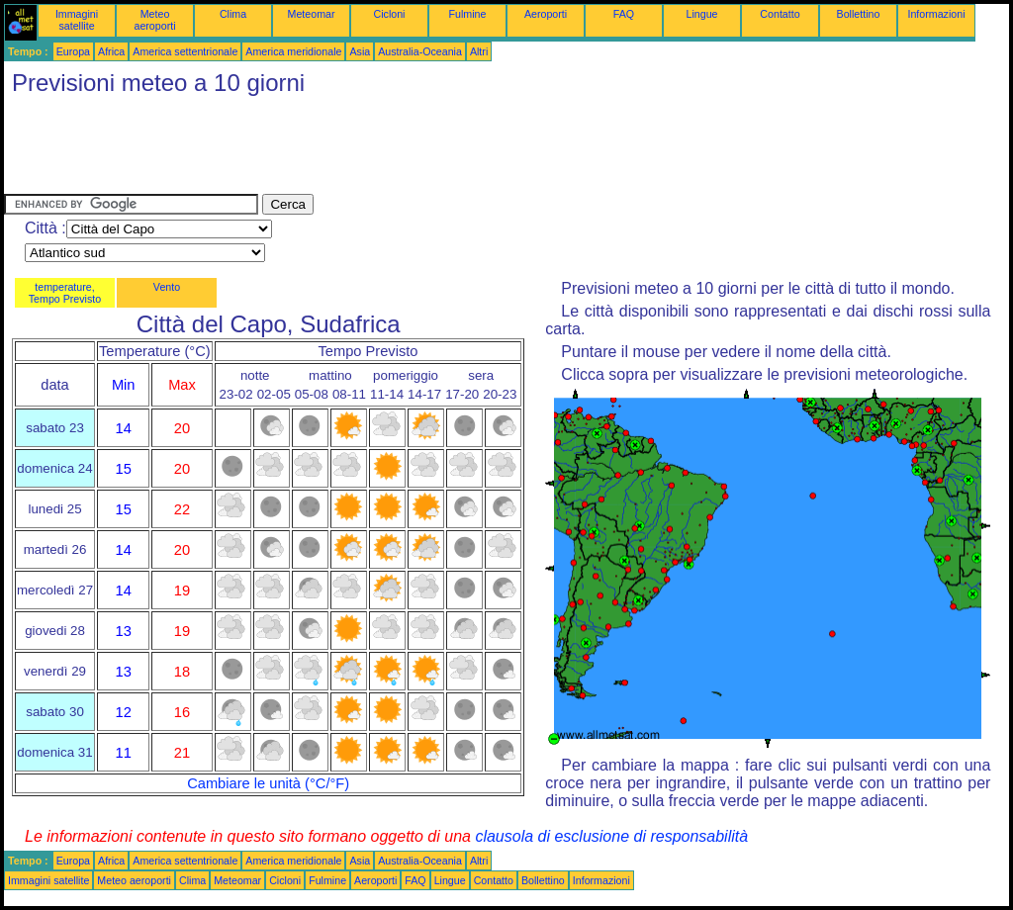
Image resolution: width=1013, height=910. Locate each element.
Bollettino (858, 14)
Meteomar (311, 14)
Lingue (702, 14)
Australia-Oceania (420, 51)
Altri (479, 51)
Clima (233, 14)
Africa (111, 51)
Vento (166, 287)
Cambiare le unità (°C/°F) (268, 783)
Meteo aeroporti (154, 20)
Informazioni (936, 14)
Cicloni (390, 14)
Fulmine (468, 14)
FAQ (623, 14)
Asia (359, 51)
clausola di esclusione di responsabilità (611, 836)
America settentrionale (185, 51)
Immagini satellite (76, 20)
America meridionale (293, 51)
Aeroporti (545, 14)
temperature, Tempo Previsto (65, 293)
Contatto (779, 14)
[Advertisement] (364, 149)
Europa (73, 51)
